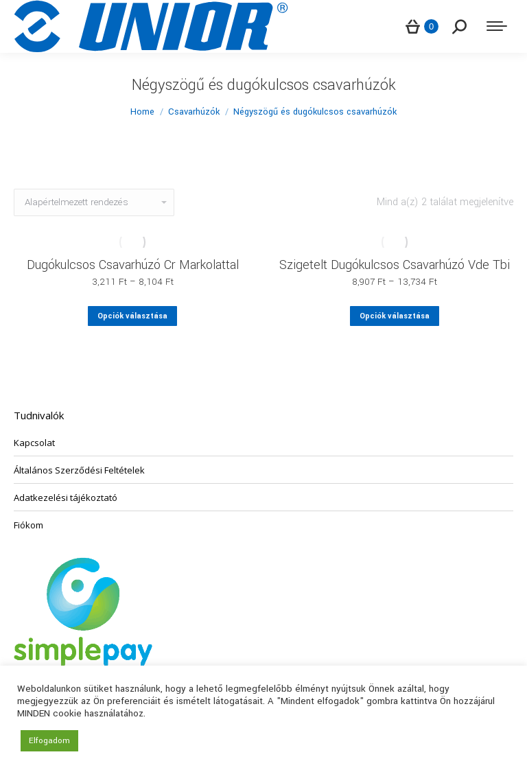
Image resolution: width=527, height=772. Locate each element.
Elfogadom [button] (49, 741)
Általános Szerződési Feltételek (79, 470)
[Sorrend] (94, 202)
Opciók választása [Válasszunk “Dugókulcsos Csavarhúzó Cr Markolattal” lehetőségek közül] (132, 316)
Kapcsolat (34, 442)
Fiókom (28, 525)
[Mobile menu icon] (496, 26)
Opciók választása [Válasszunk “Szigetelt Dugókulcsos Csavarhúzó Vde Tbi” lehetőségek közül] (395, 316)
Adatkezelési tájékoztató (65, 497)
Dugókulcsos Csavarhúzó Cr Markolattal (133, 265)
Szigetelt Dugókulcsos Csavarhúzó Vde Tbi (394, 265)
